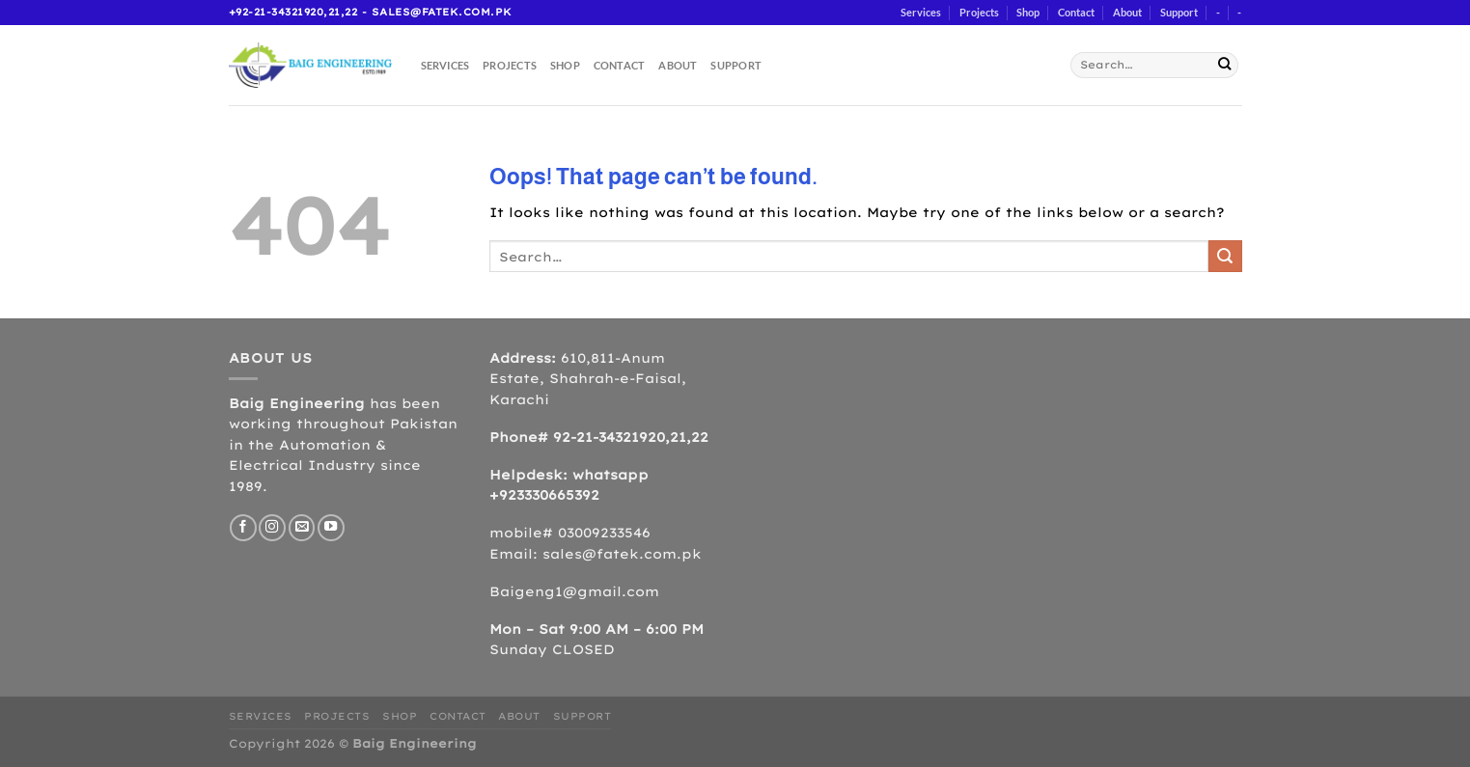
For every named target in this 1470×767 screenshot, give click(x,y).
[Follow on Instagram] (272, 527)
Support (1179, 12)
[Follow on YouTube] (331, 527)
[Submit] (1224, 65)
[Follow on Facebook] (243, 527)
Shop (1028, 12)
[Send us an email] (302, 527)
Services (921, 12)
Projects (979, 12)
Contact (1076, 12)
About (1127, 12)
